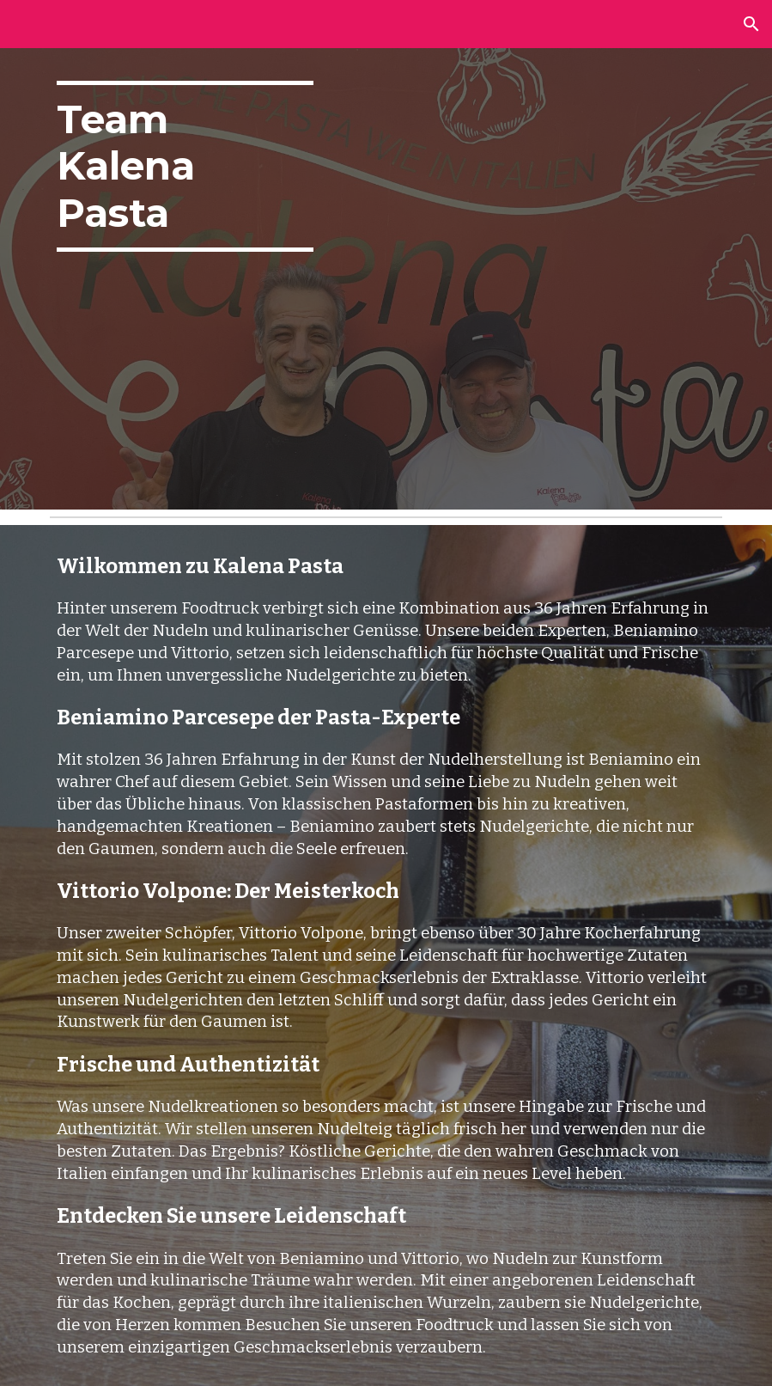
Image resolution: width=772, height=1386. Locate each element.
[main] (185, 166)
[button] (751, 24)
